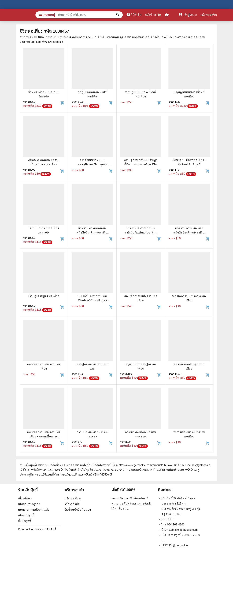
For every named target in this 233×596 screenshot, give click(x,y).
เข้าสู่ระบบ (187, 14)
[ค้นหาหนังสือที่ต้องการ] (118, 14)
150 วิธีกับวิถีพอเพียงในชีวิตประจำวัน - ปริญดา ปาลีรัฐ (92, 300)
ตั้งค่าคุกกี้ (24, 520)
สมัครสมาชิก (208, 14)
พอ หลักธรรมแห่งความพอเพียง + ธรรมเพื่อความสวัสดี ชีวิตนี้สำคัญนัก (44, 436)
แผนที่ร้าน (168, 519)
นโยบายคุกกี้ (26, 515)
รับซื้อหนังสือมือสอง (78, 509)
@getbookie (180, 545)
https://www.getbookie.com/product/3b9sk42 (146, 465)
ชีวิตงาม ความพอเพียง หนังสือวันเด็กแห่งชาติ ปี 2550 (92, 232)
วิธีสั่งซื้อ (134, 15)
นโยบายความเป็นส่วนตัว (33, 509)
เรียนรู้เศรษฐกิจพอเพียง (43, 296)
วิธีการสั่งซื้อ (72, 504)
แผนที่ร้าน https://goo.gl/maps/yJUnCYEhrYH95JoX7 (79, 474)
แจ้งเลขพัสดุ (73, 498)
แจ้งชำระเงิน (153, 14)
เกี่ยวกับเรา (25, 498)
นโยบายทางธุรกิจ (29, 504)
